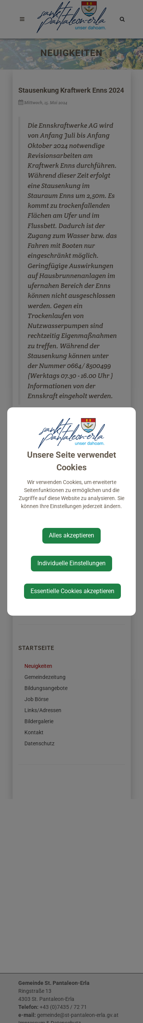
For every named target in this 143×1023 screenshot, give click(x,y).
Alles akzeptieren (71, 535)
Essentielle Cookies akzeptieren (72, 591)
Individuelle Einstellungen (71, 563)
